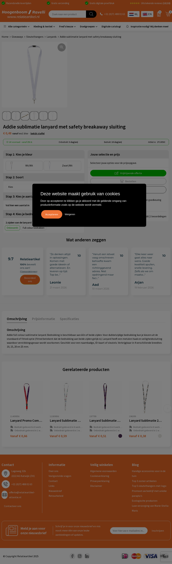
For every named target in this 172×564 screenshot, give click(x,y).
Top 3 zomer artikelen (144, 480)
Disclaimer (96, 485)
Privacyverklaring (100, 480)
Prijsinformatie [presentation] (43, 318)
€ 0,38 (137, 436)
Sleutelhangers (34, 36)
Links (51, 485)
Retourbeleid (56, 495)
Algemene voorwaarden (103, 470)
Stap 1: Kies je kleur (19, 154)
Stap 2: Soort (15, 177)
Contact (53, 480)
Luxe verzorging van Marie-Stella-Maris (150, 508)
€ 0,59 (58, 436)
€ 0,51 (97, 436)
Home (5, 36)
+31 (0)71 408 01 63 (114, 14)
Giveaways (17, 36)
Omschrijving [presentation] (17, 318)
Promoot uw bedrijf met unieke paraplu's (149, 493)
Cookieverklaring (99, 475)
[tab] (17, 319)
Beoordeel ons (30, 279)
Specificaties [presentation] (69, 318)
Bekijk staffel (38, 133)
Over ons (53, 470)
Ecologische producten (144, 500)
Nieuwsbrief (55, 490)
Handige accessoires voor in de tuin (148, 473)
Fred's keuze (66, 26)
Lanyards (52, 36)
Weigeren (70, 214)
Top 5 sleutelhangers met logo (149, 485)
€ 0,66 (18, 436)
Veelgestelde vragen (60, 475)
